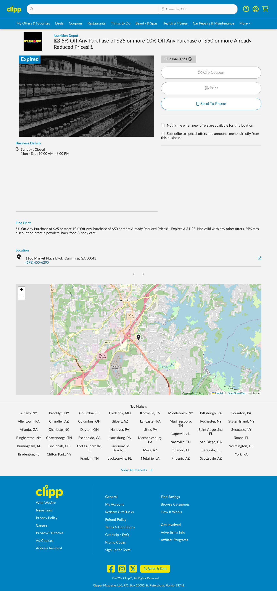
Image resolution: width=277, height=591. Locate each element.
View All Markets (137, 470)
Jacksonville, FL (120, 458)
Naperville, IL (180, 434)
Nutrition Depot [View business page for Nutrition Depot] (66, 36)
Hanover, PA (119, 429)
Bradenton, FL (28, 454)
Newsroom (44, 510)
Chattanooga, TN (59, 438)
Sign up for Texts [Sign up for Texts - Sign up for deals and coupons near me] (117, 550)
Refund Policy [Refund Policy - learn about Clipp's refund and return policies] (115, 519)
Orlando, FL (181, 450)
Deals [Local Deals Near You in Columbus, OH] (59, 23)
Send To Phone (211, 104)
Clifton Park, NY (59, 454)
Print (211, 88)
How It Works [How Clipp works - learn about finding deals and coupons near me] (171, 512)
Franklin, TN (89, 458)
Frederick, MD (120, 413)
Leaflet (217, 393)
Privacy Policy (46, 518)
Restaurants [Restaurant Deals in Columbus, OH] (97, 23)
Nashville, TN (181, 442)
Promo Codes (115, 542)
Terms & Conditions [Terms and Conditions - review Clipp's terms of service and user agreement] (120, 527)
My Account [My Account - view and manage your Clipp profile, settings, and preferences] (114, 504)
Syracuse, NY (241, 429)
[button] (92, 9)
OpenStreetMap (237, 393)
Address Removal (49, 548)
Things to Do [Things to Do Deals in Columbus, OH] (120, 23)
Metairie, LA (150, 458)
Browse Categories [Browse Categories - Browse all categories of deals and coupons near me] (175, 504)
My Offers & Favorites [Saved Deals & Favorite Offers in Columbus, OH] (33, 23)
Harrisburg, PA (120, 438)
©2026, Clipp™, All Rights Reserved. (136, 578)
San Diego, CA (211, 442)
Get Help (112, 535)
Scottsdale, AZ (211, 458)
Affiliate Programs (174, 540)
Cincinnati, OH (59, 446)
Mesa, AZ (150, 450)
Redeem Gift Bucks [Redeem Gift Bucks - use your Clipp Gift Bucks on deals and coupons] (119, 512)
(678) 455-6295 (37, 262)
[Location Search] (198, 9)
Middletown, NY (180, 413)
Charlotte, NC (58, 429)
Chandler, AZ (59, 421)
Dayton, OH (89, 429)
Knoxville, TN (150, 413)
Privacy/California (49, 533)
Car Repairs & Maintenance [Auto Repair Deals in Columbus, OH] (213, 23)
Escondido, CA (89, 438)
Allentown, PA (29, 421)
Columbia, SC (89, 413)
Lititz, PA (150, 429)
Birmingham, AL (29, 446)
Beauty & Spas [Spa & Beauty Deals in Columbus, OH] (146, 23)
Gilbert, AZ (119, 421)
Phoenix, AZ (180, 458)
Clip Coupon (211, 72)
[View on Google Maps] (259, 258)
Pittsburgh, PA (211, 413)
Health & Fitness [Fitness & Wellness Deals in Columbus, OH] (175, 23)
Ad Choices (44, 540)
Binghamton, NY (28, 438)
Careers (42, 525)
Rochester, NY (211, 421)
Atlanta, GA (29, 429)
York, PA (241, 454)
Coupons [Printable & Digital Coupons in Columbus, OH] (75, 23)
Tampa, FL (241, 438)
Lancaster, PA (150, 421)
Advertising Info (173, 532)
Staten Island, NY (241, 421)
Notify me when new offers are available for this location (210, 125)
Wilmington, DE (241, 446)
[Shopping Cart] (265, 9)
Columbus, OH (89, 421)
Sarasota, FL (211, 450)
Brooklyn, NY (59, 413)
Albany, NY (28, 413)
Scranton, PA (241, 413)
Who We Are (46, 502)
